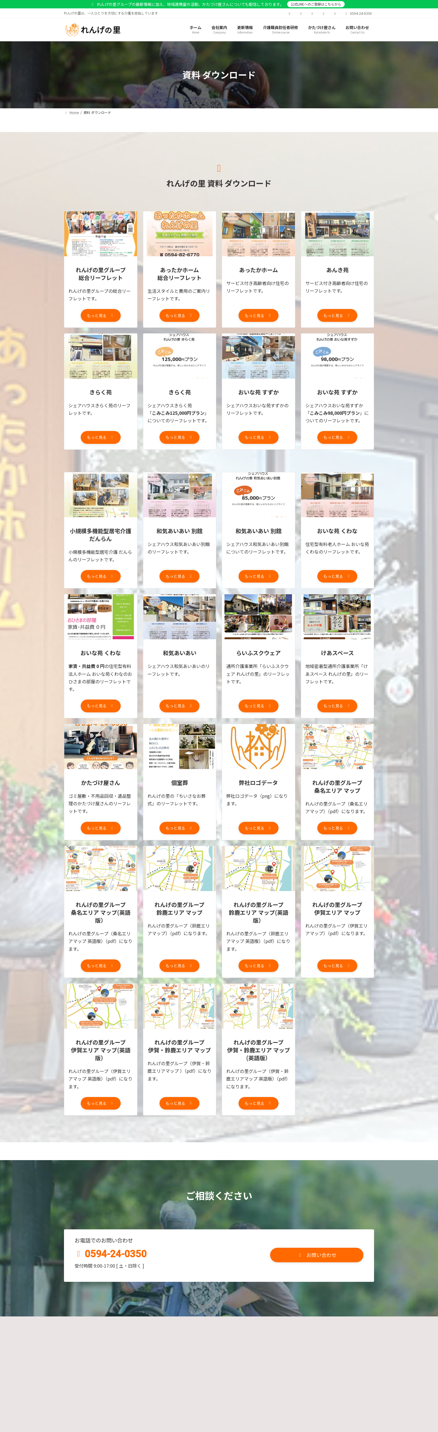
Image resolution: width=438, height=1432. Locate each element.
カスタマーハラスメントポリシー (180, 1334)
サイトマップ (327, 1334)
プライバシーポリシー (118, 1334)
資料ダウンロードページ (281, 1334)
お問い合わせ (234, 1334)
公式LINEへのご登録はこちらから (316, 4)
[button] (100, 316)
